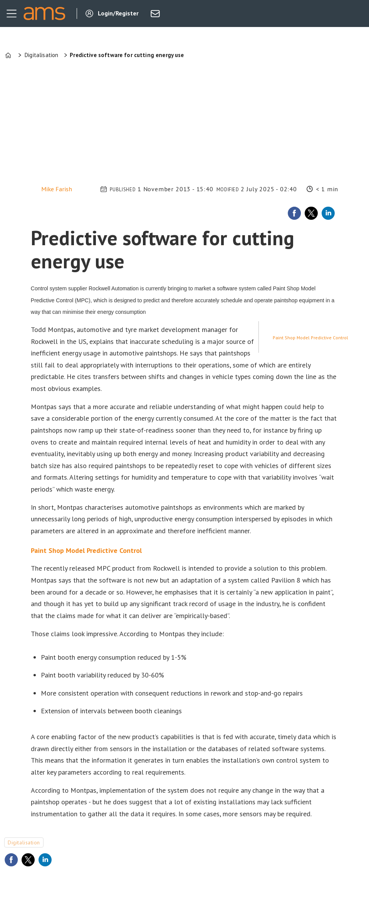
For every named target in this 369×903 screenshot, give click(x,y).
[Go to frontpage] (44, 13)
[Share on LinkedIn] (328, 213)
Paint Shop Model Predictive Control (310, 337)
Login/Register (118, 13)
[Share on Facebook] (294, 213)
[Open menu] (11, 13)
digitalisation (24, 842)
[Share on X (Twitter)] (311, 213)
